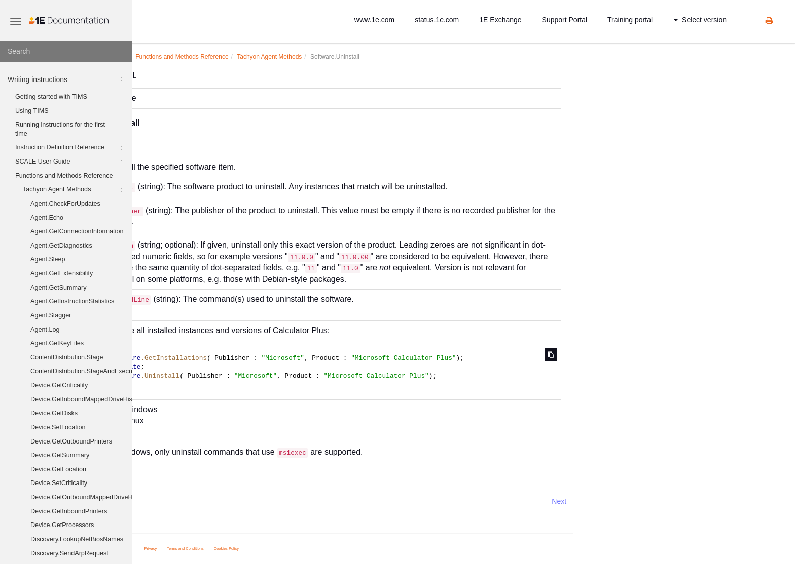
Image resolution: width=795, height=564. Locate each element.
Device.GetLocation (58, 469)
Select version (700, 20)
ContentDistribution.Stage (66, 357)
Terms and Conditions (288, 548)
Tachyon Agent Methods (74, 190)
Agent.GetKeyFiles (57, 343)
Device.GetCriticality (59, 385)
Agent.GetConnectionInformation (76, 231)
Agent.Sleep (47, 259)
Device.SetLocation (58, 427)
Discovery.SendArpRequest (69, 553)
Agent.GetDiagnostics (61, 245)
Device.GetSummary (59, 455)
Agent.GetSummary (58, 287)
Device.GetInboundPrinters (68, 511)
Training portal (630, 20)
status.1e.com (437, 20)
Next (662, 501)
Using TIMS (70, 111)
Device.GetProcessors (62, 525)
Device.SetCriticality (58, 483)
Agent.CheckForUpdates (65, 203)
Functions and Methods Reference (70, 176)
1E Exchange (500, 20)
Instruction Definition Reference (70, 148)
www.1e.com (374, 20)
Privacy (254, 548)
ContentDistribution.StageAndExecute (81, 371)
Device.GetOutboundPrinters (71, 441)
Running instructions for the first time (70, 128)
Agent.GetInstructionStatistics (72, 301)
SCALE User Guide (70, 162)
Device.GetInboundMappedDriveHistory (81, 399)
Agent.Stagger (50, 315)
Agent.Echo (46, 217)
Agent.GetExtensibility (61, 273)
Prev (159, 501)
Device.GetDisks (54, 413)
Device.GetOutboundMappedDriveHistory (81, 497)
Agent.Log (44, 329)
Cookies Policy (329, 548)
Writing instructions (66, 79)
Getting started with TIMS (70, 97)
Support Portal (565, 20)
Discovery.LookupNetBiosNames (76, 539)
